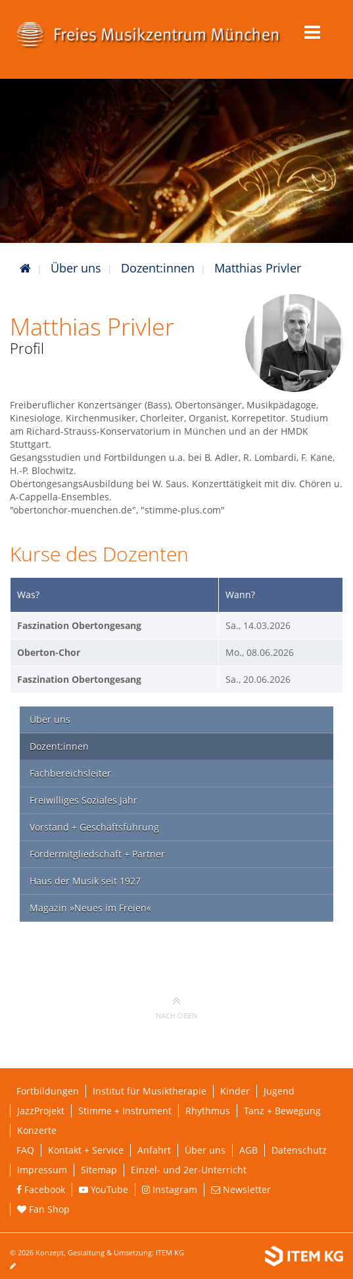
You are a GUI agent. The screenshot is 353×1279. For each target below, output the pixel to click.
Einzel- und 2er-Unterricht (189, 1169)
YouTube (103, 1189)
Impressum (42, 1169)
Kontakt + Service (86, 1150)
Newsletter (241, 1189)
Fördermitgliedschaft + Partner (97, 854)
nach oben (176, 1007)
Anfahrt (154, 1150)
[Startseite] (25, 268)
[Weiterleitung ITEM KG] (304, 1256)
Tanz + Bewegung (282, 1110)
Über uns (76, 268)
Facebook (40, 1189)
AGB (248, 1150)
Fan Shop (43, 1209)
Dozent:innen (158, 268)
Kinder (235, 1091)
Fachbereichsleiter (70, 773)
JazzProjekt (40, 1110)
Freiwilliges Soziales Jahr (83, 800)
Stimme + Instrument (125, 1110)
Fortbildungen (47, 1091)
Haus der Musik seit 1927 (85, 881)
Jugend (279, 1091)
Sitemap (99, 1169)
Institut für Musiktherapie (149, 1091)
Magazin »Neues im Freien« (90, 907)
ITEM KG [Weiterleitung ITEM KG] (170, 1252)
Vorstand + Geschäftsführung (94, 827)
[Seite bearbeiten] (19, 1265)
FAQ (25, 1150)
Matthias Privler (257, 268)
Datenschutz (299, 1150)
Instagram (169, 1189)
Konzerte (37, 1130)
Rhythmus (207, 1110)
